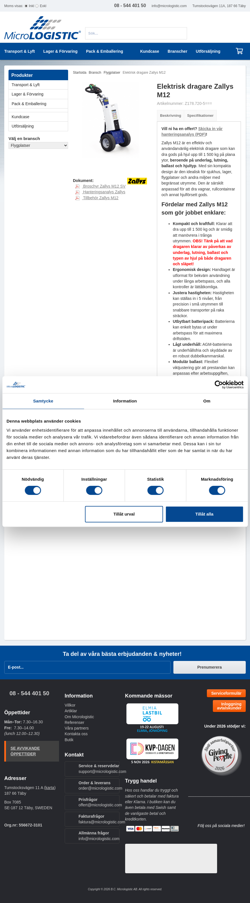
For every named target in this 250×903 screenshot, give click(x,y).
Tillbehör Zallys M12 (96, 198)
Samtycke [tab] (43, 400)
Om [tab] (206, 400)
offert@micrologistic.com (100, 805)
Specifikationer (200, 115)
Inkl (31, 6)
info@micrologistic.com (169, 6)
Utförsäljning (208, 51)
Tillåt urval (124, 514)
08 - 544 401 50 (29, 693)
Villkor (70, 705)
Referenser (74, 722)
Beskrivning (170, 115)
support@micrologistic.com (102, 771)
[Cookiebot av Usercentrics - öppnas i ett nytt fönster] (218, 384)
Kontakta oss (76, 734)
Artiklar (71, 711)
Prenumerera (209, 667)
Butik (69, 739)
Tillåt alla (204, 514)
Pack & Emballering (40, 103)
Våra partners (77, 728)
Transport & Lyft (40, 84)
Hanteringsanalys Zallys (100, 192)
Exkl (43, 6)
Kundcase (149, 51)
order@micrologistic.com (100, 788)
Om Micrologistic (79, 717)
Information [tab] (125, 400)
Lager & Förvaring (40, 94)
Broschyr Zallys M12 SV (100, 186)
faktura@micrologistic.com (102, 822)
